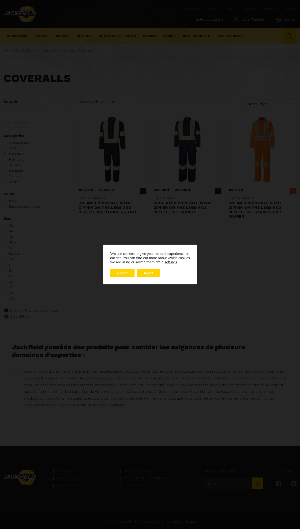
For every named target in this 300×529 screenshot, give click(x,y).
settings (171, 262)
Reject (148, 273)
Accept (122, 273)
